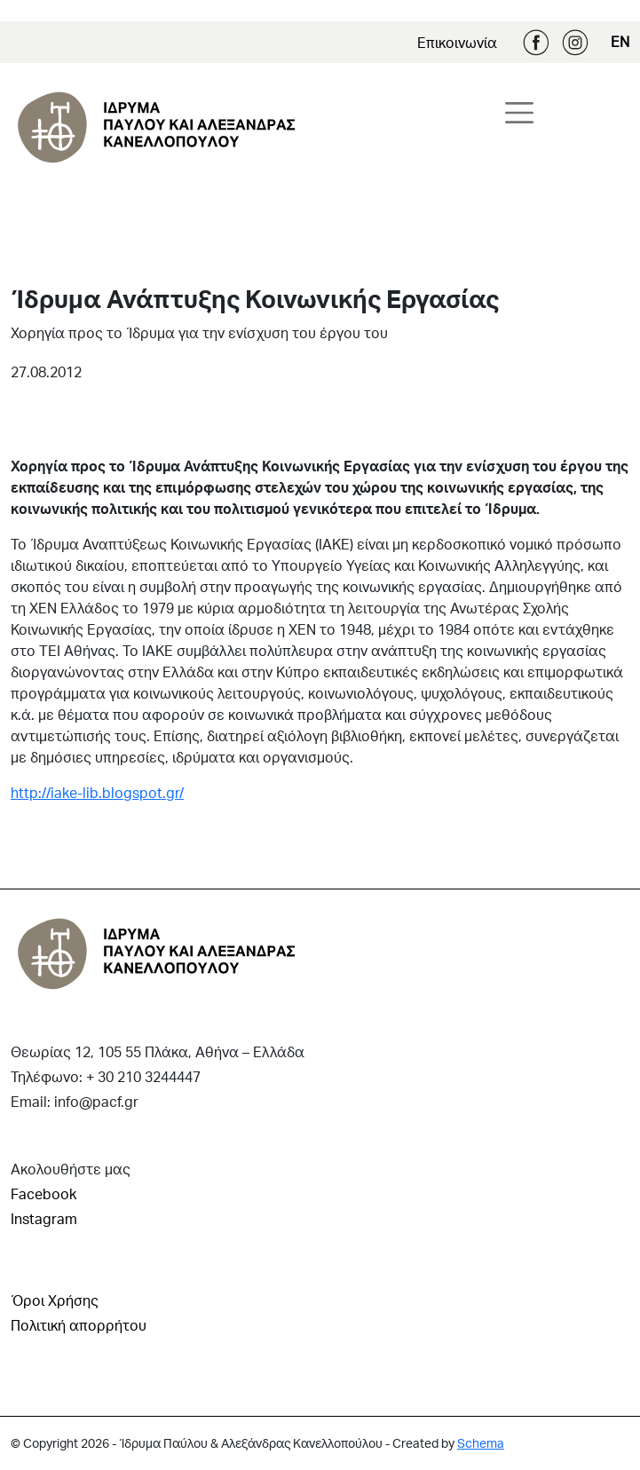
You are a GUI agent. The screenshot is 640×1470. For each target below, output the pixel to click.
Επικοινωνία (457, 42)
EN (620, 41)
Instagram (575, 42)
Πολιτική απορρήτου (78, 1325)
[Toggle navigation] (519, 112)
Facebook (536, 42)
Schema (480, 1442)
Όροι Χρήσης (55, 1300)
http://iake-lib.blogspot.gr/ (97, 792)
